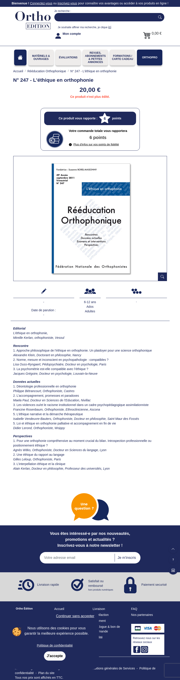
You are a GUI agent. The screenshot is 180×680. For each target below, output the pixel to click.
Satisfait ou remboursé (101, 585)
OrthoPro (149, 57)
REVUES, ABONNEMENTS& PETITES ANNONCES (95, 57)
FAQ (134, 609)
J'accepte (55, 656)
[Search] (104, 17)
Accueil (59, 609)
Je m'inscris (126, 558)
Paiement (99, 621)
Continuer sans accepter (75, 616)
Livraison (99, 609)
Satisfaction (101, 615)
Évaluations (68, 57)
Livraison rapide (48, 584)
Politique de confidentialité (55, 645)
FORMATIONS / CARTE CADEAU (122, 57)
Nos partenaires (142, 615)
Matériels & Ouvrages (41, 57)
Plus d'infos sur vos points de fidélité (94, 144)
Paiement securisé (154, 584)
